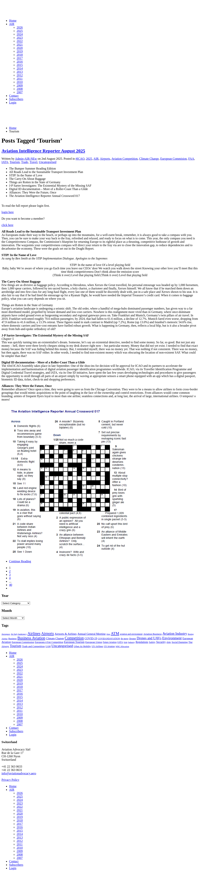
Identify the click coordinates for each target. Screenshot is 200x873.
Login (12, 102)
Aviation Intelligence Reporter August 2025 (43, 150)
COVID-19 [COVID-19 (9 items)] (91, 638)
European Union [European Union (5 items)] (93, 642)
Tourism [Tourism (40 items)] (15, 646)
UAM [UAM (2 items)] (48, 646)
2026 (20, 27)
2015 (20, 65)
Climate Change (149, 158)
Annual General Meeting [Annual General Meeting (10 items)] (91, 633)
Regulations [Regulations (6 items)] (142, 642)
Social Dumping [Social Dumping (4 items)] (180, 642)
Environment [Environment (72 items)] (172, 638)
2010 (20, 82)
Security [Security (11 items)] (161, 642)
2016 (20, 61)
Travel (33, 162)
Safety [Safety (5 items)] (152, 642)
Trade (24, 162)
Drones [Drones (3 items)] (132, 638)
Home (12, 20)
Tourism (15, 162)
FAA (191, 158)
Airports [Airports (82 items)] (47, 633)
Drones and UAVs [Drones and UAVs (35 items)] (149, 638)
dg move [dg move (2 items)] (124, 638)
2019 (20, 51)
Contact (14, 95)
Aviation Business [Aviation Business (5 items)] (152, 634)
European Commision (173, 158)
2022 (20, 41)
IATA (5, 162)
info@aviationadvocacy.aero (19, 773)
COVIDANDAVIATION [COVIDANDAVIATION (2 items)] (109, 638)
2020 (20, 48)
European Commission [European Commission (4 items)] (23, 642)
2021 (20, 44)
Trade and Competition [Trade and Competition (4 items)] (33, 646)
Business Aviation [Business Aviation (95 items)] (31, 638)
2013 (20, 71)
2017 (20, 58)
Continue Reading (20, 561)
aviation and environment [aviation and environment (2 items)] (131, 634)
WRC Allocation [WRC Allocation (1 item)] (122, 646)
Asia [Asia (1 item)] (108, 634)
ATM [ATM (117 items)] (115, 633)
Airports (105, 158)
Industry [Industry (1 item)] (131, 642)
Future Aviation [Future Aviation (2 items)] (110, 642)
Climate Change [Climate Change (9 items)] (55, 638)
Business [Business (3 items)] (12, 638)
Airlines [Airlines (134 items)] (33, 633)
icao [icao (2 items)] (126, 642)
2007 (20, 92)
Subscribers (16, 99)
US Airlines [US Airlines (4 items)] (97, 646)
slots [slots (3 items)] (169, 642)
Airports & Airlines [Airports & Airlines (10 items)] (66, 633)
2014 (20, 68)
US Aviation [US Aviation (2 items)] (109, 646)
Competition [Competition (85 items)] (74, 638)
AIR (11, 24)
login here (8, 212)
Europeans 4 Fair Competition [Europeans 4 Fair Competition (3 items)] (49, 642)
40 (10, 584)
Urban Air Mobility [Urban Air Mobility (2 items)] (82, 646)
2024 (20, 34)
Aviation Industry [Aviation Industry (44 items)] (175, 634)
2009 (20, 85)
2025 (20, 30)
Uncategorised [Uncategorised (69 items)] (62, 646)
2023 (20, 37)
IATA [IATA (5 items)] (120, 642)
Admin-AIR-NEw (26, 158)
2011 (20, 78)
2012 (20, 75)
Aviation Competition (124, 158)
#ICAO (79, 158)
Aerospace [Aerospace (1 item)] (6, 634)
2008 (20, 88)
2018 (20, 54)
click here (7, 225)
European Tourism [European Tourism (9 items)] (74, 642)
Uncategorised (47, 162)
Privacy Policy (10, 779)
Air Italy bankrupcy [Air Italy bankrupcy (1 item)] (19, 634)
